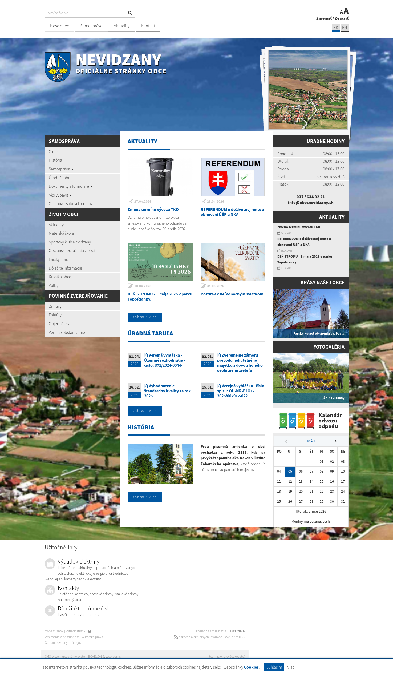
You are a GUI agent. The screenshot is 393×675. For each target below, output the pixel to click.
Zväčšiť (342, 18)
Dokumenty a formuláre (70, 186)
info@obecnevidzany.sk (311, 202)
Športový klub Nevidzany (70, 242)
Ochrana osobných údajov (71, 203)
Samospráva (91, 26)
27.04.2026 (142, 201)
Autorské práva (92, 637)
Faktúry (55, 314)
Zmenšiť (324, 18)
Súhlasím (274, 667)
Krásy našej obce (323, 282)
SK (335, 27)
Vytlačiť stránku (78, 631)
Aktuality (121, 26)
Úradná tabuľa (61, 177)
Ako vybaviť (60, 195)
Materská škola (61, 233)
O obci (54, 151)
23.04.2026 (215, 201)
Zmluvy (55, 306)
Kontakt (148, 26)
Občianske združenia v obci (72, 250)
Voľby (53, 285)
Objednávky (59, 323)
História (55, 160)
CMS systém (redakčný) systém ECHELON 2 (75, 656)
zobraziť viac (145, 317)
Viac (290, 667)
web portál (113, 656)
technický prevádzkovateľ (227, 656)
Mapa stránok (54, 631)
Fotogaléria (329, 346)
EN (344, 27)
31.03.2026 (215, 286)
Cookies (251, 667)
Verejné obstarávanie (67, 332)
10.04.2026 (142, 286)
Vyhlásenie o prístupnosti (62, 637)
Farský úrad (58, 259)
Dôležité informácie (65, 268)
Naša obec (59, 26)
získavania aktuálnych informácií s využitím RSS (209, 637)
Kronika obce (60, 276)
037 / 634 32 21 (311, 196)
